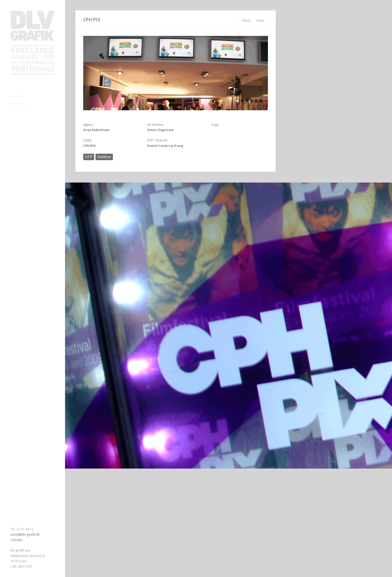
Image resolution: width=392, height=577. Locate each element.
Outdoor (104, 157)
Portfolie (16, 97)
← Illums (244, 20)
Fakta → (262, 20)
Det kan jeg (18, 110)
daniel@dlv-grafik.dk (25, 534)
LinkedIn (16, 540)
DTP (88, 157)
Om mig (16, 103)
